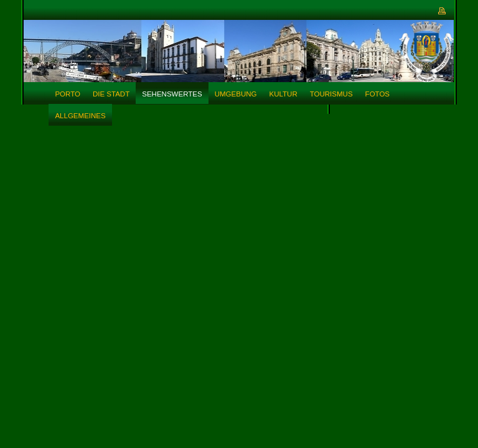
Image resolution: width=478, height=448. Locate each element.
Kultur (283, 94)
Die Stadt (111, 94)
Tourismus (331, 94)
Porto (67, 94)
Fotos (377, 94)
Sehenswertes (172, 94)
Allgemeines (80, 115)
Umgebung (236, 94)
